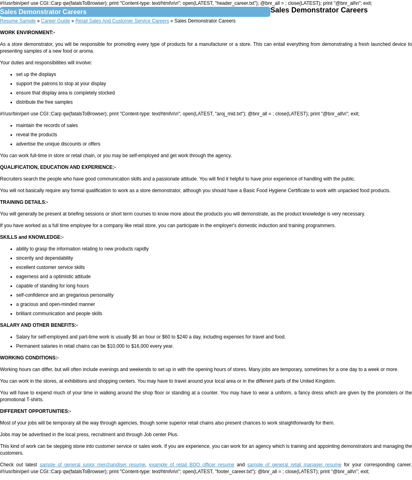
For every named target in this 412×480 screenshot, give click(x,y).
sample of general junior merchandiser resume (92, 465)
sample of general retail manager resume (294, 465)
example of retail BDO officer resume (192, 465)
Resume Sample (18, 21)
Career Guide (55, 21)
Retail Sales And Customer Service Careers (122, 21)
